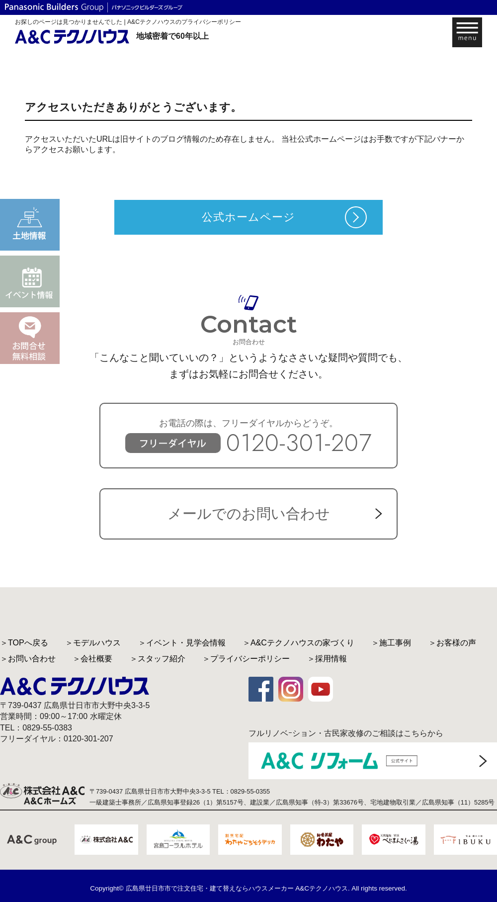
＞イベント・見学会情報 (182, 642)
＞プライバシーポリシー (246, 658)
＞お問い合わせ (28, 658)
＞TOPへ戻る (24, 642)
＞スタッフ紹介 (157, 658)
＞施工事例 (391, 642)
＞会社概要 (92, 658)
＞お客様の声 (452, 642)
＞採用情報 (327, 658)
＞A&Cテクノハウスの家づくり (298, 642)
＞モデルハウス (93, 642)
